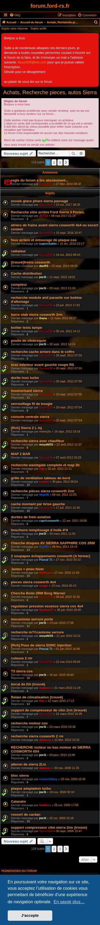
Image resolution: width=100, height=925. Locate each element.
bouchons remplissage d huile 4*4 (39, 530)
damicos (45, 572)
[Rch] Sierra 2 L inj (26, 428)
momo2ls (45, 431)
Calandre (18, 801)
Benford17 (46, 609)
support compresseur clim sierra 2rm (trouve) (49, 827)
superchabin (48, 243)
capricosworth (49, 520)
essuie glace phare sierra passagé (39, 201)
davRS (43, 265)
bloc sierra (20, 775)
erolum (44, 481)
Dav (42, 700)
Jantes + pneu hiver (27, 569)
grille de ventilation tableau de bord (40, 478)
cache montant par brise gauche (38, 504)
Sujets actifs (38, 28)
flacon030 (46, 183)
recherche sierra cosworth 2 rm (37, 736)
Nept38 (44, 494)
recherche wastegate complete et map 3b (45, 465)
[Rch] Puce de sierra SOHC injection (41, 645)
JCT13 (43, 215)
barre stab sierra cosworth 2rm (37, 315)
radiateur (18, 251)
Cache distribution (26, 273)
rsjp (42, 468)
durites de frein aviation (31, 517)
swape (43, 585)
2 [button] (54, 162)
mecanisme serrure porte (32, 619)
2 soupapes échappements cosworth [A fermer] (50, 556)
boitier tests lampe (26, 328)
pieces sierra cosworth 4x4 (33, 582)
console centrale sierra (30, 417)
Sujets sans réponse (14, 28)
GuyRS (44, 546)
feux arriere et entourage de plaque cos (44, 240)
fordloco (45, 805)
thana (43, 318)
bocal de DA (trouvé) (28, 684)
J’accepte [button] (30, 915)
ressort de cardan (26, 814)
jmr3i (42, 277)
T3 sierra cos (22, 671)
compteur (19, 285)
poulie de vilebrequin (28, 341)
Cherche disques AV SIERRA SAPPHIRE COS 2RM (53, 543)
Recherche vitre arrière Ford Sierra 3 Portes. (48, 212)
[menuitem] (15, 15)
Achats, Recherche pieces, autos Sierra (50, 92)
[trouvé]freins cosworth (30, 262)
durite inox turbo (25, 378)
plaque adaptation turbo (31, 788)
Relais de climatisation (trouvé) (37, 697)
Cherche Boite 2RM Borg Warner (38, 593)
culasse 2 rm (21, 658)
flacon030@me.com (32, 62)
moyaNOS (46, 444)
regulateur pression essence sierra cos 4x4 (47, 606)
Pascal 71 (46, 559)
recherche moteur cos (29, 723)
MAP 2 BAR (20, 454)
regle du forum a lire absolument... (39, 180)
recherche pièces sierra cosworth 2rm (42, 491)
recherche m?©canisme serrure (37, 632)
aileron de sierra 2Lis (28, 764)
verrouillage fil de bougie (32, 404)
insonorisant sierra (27, 391)
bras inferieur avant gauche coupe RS (42, 365)
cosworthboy (48, 779)
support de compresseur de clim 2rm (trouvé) (49, 710)
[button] (66, 162)
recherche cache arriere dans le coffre (42, 352)
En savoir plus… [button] (69, 902)
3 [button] (60, 162)
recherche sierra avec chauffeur (37, 441)
